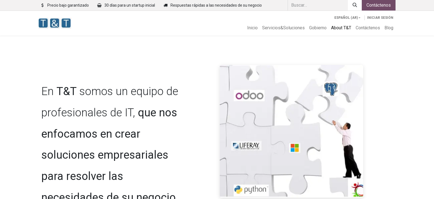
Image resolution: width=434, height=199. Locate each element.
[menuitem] (252, 27)
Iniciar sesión (380, 18)
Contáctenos (378, 5)
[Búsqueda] (355, 5)
